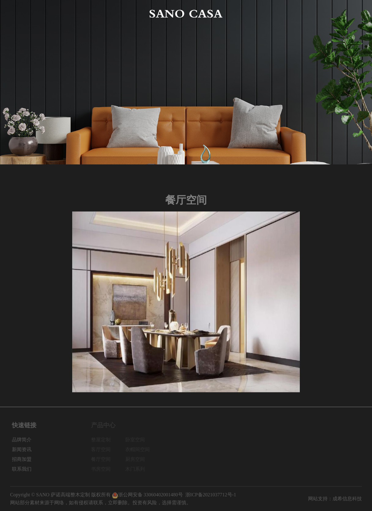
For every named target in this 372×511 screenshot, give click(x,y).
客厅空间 (102, 449)
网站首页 (20, 13)
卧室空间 (137, 439)
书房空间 (102, 469)
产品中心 (91, 13)
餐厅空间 (102, 459)
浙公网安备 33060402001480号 (147, 494)
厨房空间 (137, 459)
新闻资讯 (280, 13)
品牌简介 (55, 13)
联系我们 (352, 13)
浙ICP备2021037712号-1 (210, 494)
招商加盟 (316, 13)
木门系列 (137, 469)
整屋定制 (102, 439)
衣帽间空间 (139, 449)
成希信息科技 (347, 498)
